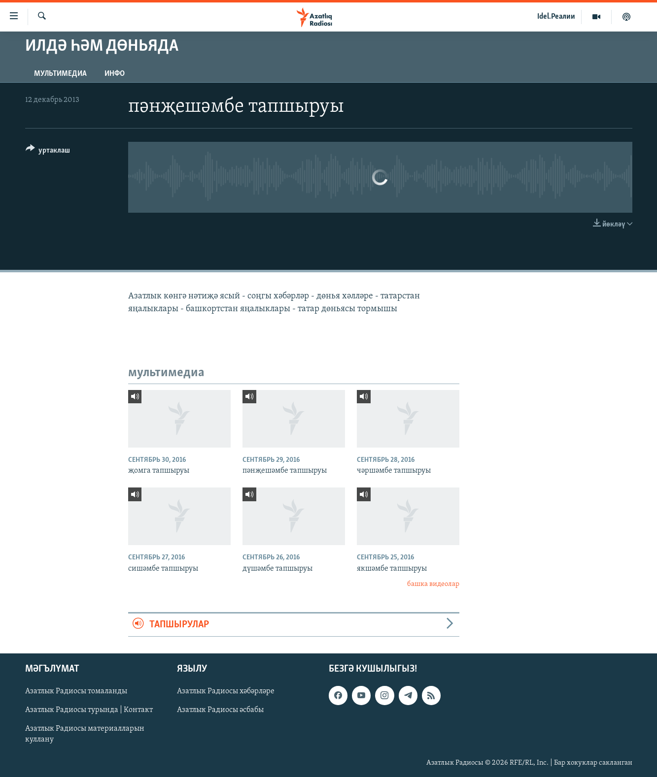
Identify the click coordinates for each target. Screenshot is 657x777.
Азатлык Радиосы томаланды (76, 691)
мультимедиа (60, 74)
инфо (114, 74)
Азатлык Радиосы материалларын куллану (84, 734)
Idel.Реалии (556, 17)
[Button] (48, 152)
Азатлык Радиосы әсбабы (220, 710)
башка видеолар (433, 584)
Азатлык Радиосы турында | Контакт (89, 710)
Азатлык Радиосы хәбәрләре (226, 691)
